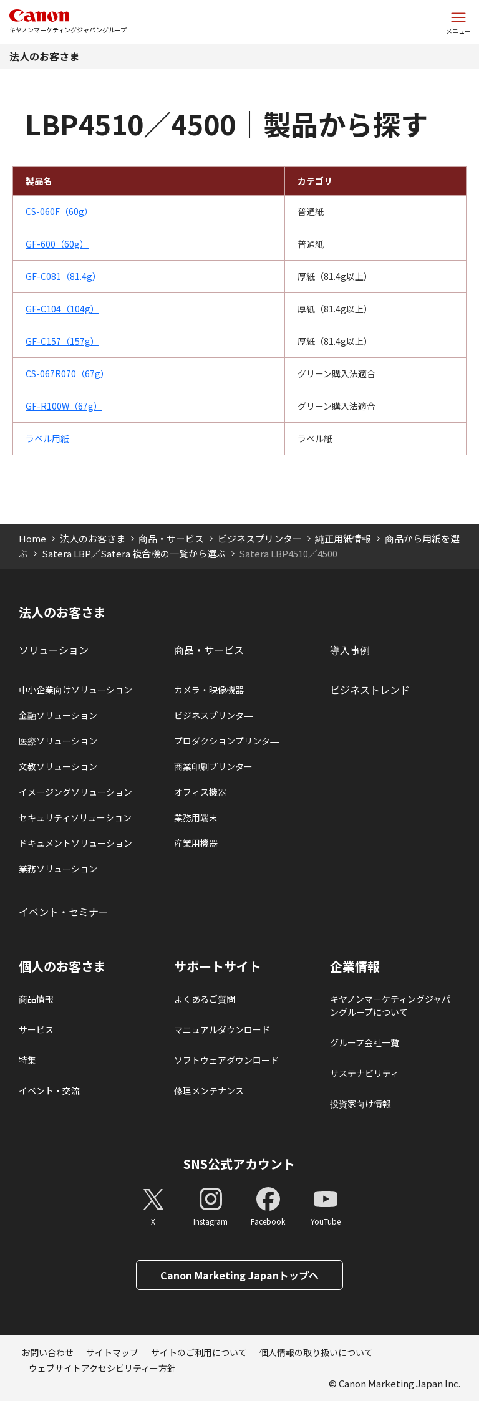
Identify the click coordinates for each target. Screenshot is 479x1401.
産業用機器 (196, 843)
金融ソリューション (58, 715)
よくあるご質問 (204, 999)
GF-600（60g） (57, 244)
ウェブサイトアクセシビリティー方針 (102, 1368)
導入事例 (350, 649)
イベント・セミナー (64, 911)
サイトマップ (112, 1352)
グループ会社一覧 (364, 1042)
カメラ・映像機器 (209, 689)
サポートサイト (217, 966)
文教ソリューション (58, 766)
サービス (36, 1029)
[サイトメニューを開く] (458, 22)
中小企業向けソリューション (75, 689)
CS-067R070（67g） (67, 373)
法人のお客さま (44, 56)
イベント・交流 (49, 1090)
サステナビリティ (364, 1073)
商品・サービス (171, 538)
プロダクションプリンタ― (226, 740)
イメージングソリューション (75, 792)
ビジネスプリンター (260, 538)
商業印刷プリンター (213, 766)
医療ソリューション (58, 740)
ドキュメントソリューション (75, 843)
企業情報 (355, 966)
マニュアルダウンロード (222, 1029)
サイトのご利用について (199, 1352)
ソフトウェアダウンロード (226, 1060)
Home (32, 538)
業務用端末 (196, 817)
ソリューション (54, 649)
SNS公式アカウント (239, 1164)
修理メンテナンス (209, 1090)
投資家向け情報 (360, 1103)
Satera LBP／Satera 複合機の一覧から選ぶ (134, 553)
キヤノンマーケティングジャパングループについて (390, 1005)
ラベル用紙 (47, 438)
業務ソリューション (58, 868)
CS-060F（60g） (59, 211)
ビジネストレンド (370, 689)
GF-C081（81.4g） (63, 276)
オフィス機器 (200, 792)
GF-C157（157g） (62, 341)
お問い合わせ (47, 1352)
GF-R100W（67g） (64, 406)
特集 (27, 1060)
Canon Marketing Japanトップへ (239, 1275)
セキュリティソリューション (75, 817)
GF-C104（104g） (62, 308)
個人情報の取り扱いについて (316, 1352)
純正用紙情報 (343, 538)
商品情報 (36, 999)
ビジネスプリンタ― (213, 715)
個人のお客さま (62, 966)
